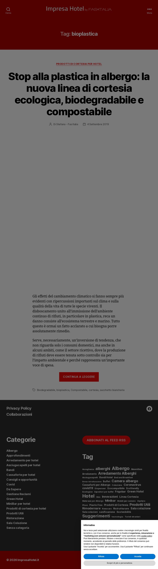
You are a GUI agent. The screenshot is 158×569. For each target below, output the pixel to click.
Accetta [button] (137, 556)
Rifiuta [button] (101, 556)
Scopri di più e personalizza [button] (119, 563)
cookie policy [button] (146, 536)
